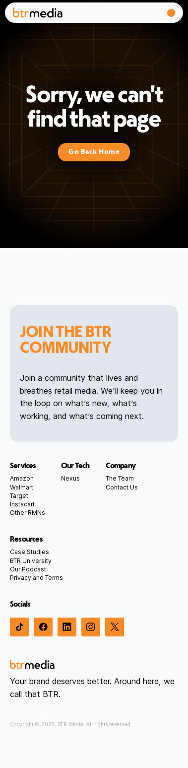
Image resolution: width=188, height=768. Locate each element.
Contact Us (122, 487)
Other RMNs (27, 512)
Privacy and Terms (36, 577)
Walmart (21, 487)
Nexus (70, 478)
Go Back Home (94, 151)
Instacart (22, 504)
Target (19, 495)
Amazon (22, 478)
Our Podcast (28, 569)
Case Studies (29, 552)
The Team (120, 478)
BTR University (31, 561)
